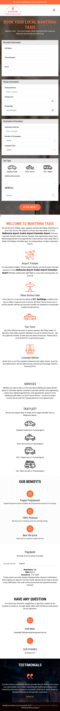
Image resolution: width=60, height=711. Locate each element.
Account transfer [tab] (9, 564)
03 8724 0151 (30, 653)
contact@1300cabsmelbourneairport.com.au (30, 633)
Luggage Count (10, 145)
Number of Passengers (13, 136)
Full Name (8, 48)
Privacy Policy (36, 705)
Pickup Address (10, 88)
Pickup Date (9, 106)
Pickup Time (9, 97)
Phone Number (10, 57)
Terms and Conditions (49, 705)
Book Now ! (30, 207)
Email (7, 67)
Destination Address (12, 127)
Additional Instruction (12, 176)
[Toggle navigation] (54, 10)
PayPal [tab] (22, 564)
